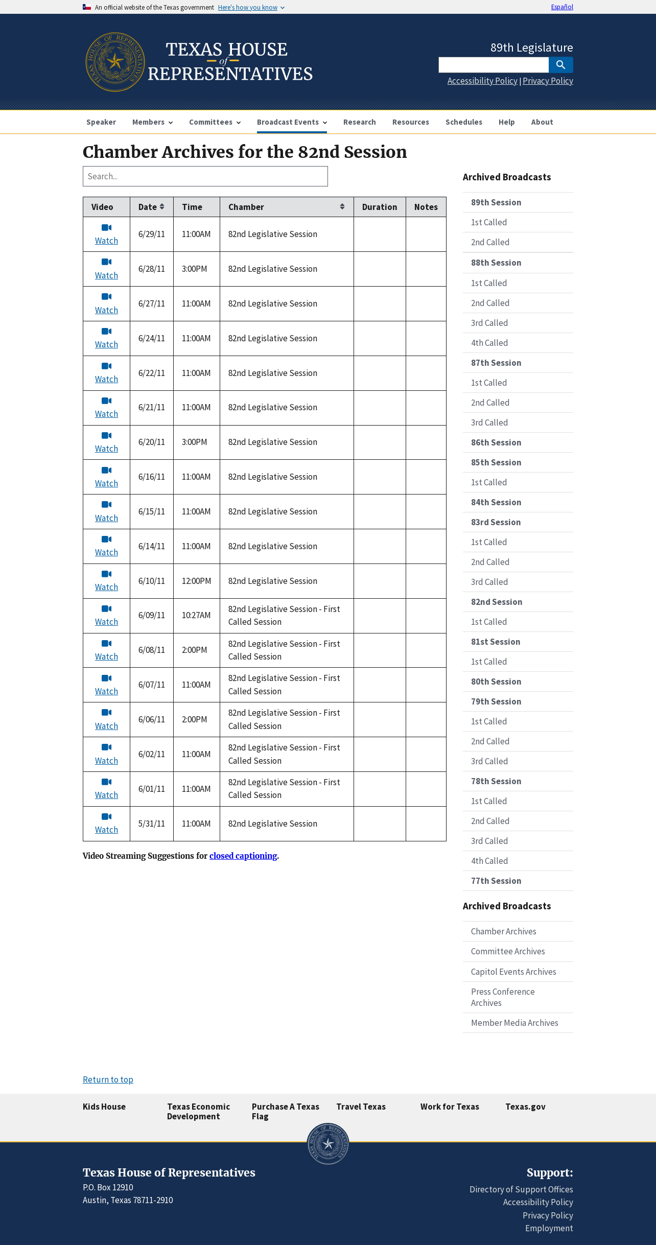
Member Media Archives (514, 1022)
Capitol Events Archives (513, 971)
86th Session (496, 442)
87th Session (496, 362)
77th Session (496, 880)
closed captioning (243, 856)
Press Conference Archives (503, 997)
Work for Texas (449, 1106)
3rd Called (489, 322)
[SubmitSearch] (561, 65)
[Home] (198, 88)
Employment (549, 1228)
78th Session (496, 781)
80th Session (496, 681)
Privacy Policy (548, 80)
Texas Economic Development (198, 1111)
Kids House (104, 1106)
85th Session (496, 462)
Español (562, 7)
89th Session (496, 202)
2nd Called (490, 242)
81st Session (496, 641)
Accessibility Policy (483, 80)
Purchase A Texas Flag (285, 1111)
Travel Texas (361, 1106)
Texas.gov (525, 1106)
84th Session (496, 502)
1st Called (489, 222)
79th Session (496, 701)
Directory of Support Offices (521, 1189)
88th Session (496, 262)
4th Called (489, 342)
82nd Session (497, 601)
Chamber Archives (503, 931)
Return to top (108, 1079)
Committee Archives (508, 951)
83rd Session (496, 522)
